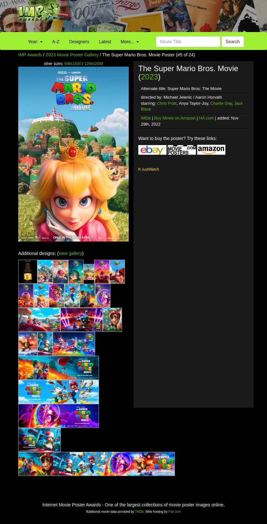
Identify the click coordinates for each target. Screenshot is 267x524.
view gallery (70, 253)
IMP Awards (30, 54)
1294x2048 (93, 63)
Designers (79, 41)
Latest (105, 41)
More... (130, 41)
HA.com (206, 118)
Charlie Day (221, 103)
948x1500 (72, 63)
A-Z (56, 41)
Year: (35, 41)
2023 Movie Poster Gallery (72, 54)
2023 (149, 76)
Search (233, 41)
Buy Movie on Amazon (175, 118)
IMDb (146, 118)
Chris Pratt (167, 103)
